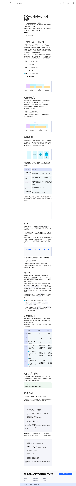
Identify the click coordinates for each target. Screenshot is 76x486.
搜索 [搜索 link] (60, 3)
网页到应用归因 (31, 373)
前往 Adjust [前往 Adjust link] (69, 3)
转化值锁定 (29, 97)
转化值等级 (27, 273)
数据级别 (28, 137)
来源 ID (26, 224)
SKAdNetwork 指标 (30, 310)
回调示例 (28, 393)
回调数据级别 (29, 316)
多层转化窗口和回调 (34, 41)
